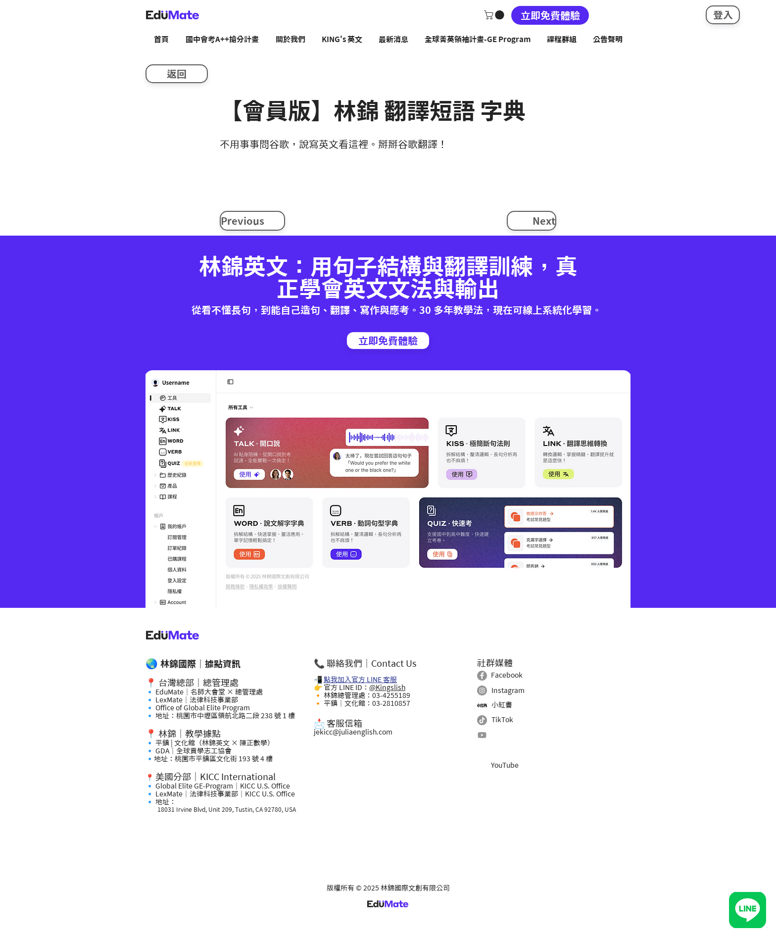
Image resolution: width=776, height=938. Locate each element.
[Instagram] (482, 690)
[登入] (723, 14)
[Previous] (252, 221)
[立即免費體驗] (550, 15)
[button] (495, 14)
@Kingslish (387, 687)
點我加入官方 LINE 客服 (360, 679)
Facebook (507, 675)
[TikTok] (482, 720)
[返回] (177, 73)
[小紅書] (482, 705)
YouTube (505, 765)
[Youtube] (482, 735)
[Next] (531, 221)
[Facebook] (482, 676)
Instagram (508, 690)
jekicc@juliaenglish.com (353, 732)
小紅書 (501, 704)
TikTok (502, 719)
